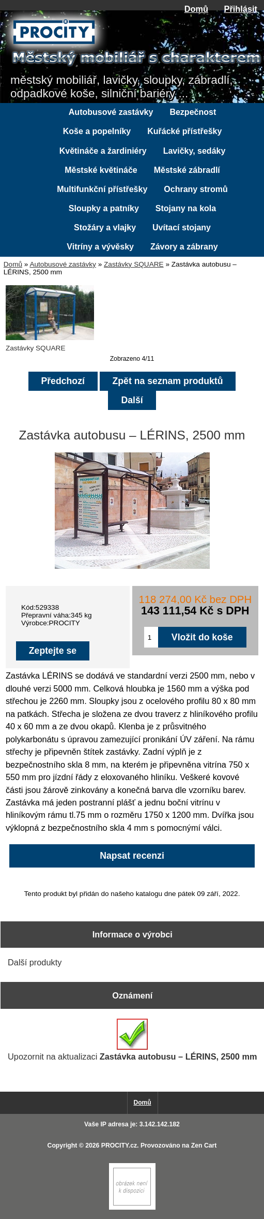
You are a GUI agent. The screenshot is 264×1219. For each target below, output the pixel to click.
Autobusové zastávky (62, 264)
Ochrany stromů (196, 189)
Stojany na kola (186, 208)
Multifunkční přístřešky (102, 189)
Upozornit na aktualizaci (132, 1040)
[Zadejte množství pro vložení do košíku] (151, 637)
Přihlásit (240, 8)
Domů (196, 8)
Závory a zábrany (184, 246)
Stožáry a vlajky (105, 227)
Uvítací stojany (181, 227)
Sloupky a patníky (104, 208)
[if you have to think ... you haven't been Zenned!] (132, 1207)
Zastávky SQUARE (134, 264)
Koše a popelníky (97, 131)
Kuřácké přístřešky (184, 131)
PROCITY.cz (119, 1145)
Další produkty (34, 962)
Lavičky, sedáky (194, 150)
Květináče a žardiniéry (103, 150)
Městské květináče (101, 170)
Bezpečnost (192, 112)
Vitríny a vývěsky (100, 246)
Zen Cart (204, 1145)
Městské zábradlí (187, 170)
